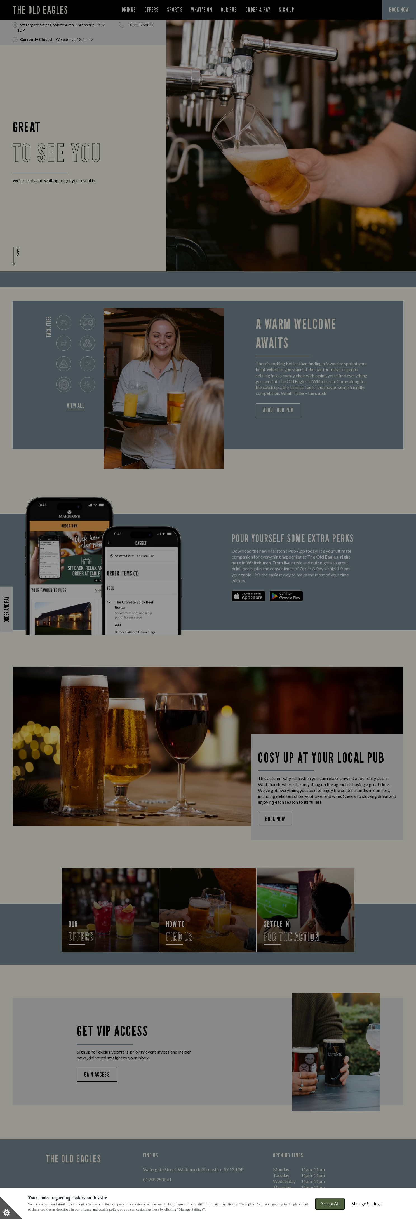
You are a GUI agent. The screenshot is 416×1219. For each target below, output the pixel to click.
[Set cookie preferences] (11, 1208)
